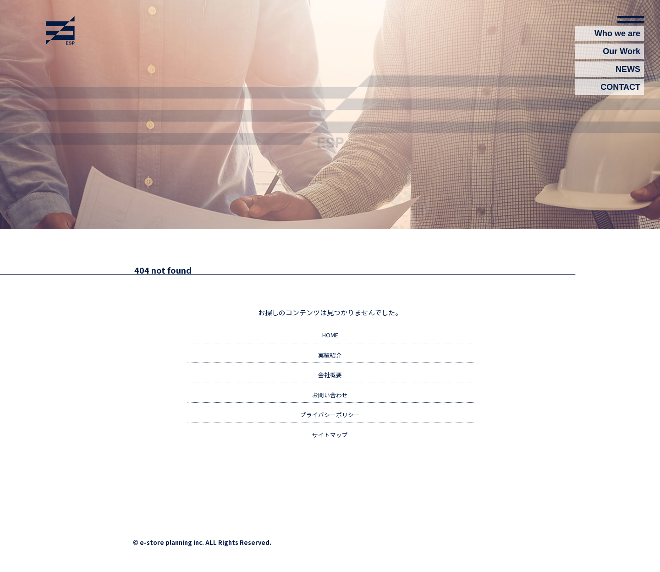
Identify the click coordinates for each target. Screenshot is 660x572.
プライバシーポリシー (330, 418)
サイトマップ (330, 438)
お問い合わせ (330, 397)
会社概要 (330, 376)
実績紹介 (330, 356)
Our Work (621, 55)
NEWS (628, 73)
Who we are (617, 37)
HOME (330, 335)
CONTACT (620, 91)
